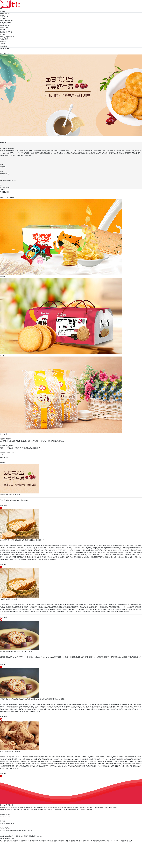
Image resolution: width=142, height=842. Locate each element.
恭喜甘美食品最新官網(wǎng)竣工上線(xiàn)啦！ (15, 500)
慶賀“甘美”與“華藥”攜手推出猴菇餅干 (11, 751)
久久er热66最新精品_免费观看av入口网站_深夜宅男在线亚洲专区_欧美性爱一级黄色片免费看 (28, 841)
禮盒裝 (2, 355)
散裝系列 (3, 276)
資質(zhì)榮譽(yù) (5, 439)
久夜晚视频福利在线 (99, 841)
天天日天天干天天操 (111, 841)
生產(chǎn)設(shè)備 (6, 445)
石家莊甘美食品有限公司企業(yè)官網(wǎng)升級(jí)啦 (16, 651)
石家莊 (26, 836)
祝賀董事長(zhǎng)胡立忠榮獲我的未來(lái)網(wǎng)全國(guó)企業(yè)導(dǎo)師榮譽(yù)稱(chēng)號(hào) (32, 699)
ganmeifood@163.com (7, 823)
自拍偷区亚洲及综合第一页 (84, 841)
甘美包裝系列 (4, 434)
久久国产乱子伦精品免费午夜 (66, 841)
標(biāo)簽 (32, 836)
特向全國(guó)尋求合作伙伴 (8, 599)
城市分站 (39, 836)
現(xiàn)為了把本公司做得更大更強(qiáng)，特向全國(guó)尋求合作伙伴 (22, 540)
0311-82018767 (5, 53)
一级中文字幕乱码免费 (125, 841)
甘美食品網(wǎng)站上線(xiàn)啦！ (11, 494)
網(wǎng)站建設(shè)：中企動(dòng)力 (12, 836)
